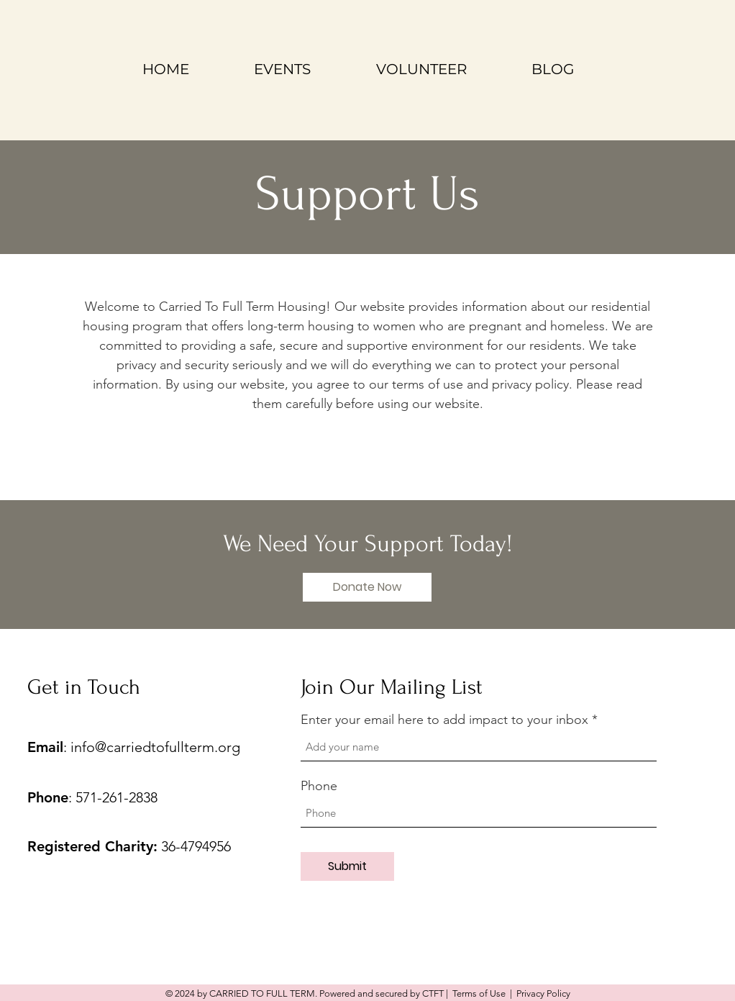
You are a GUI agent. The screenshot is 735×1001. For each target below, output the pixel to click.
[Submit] (347, 866)
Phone (319, 785)
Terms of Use (479, 993)
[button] (367, 587)
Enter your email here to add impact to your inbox (444, 719)
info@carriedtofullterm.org (155, 747)
